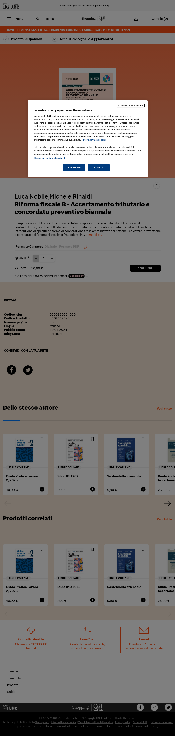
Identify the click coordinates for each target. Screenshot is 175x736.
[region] (88, 138)
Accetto (98, 167)
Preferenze (74, 167)
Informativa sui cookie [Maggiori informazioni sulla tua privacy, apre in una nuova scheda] (95, 140)
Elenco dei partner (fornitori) (49, 158)
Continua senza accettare (130, 105)
